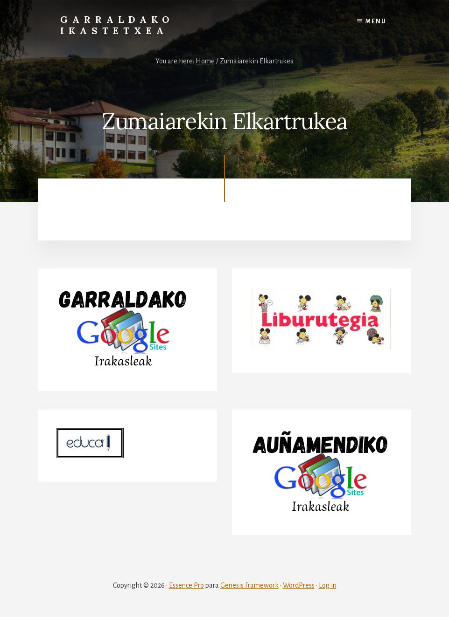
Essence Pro (186, 585)
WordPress (299, 585)
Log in (328, 585)
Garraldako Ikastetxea (117, 25)
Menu (375, 21)
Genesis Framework (249, 585)
